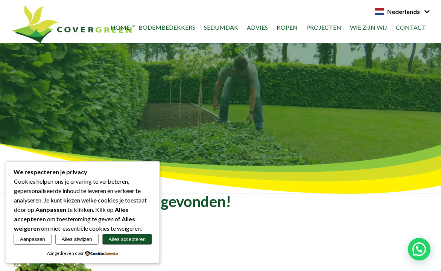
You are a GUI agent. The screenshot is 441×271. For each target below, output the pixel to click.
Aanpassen (32, 239)
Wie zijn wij (368, 27)
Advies (257, 27)
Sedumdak (221, 27)
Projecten (323, 27)
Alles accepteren (127, 239)
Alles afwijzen (77, 239)
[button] (419, 249)
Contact (411, 27)
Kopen (287, 27)
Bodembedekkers (166, 27)
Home (120, 27)
